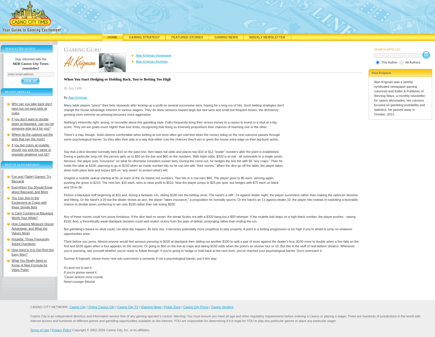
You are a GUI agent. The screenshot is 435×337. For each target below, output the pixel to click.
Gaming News (226, 37)
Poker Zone (172, 307)
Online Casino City (101, 307)
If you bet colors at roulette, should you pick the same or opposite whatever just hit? (31, 149)
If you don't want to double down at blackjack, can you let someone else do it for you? (33, 123)
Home (112, 37)
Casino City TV (127, 307)
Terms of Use (39, 330)
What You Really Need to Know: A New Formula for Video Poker (29, 265)
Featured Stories (187, 37)
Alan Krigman (77, 97)
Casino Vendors (222, 307)
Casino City (77, 307)
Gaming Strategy (144, 37)
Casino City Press (195, 307)
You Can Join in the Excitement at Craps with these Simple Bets (29, 202)
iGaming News (151, 307)
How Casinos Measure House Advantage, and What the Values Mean (33, 228)
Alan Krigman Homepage (153, 55)
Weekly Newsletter (267, 37)
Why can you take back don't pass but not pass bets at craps (32, 108)
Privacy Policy (61, 330)
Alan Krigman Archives (152, 61)
